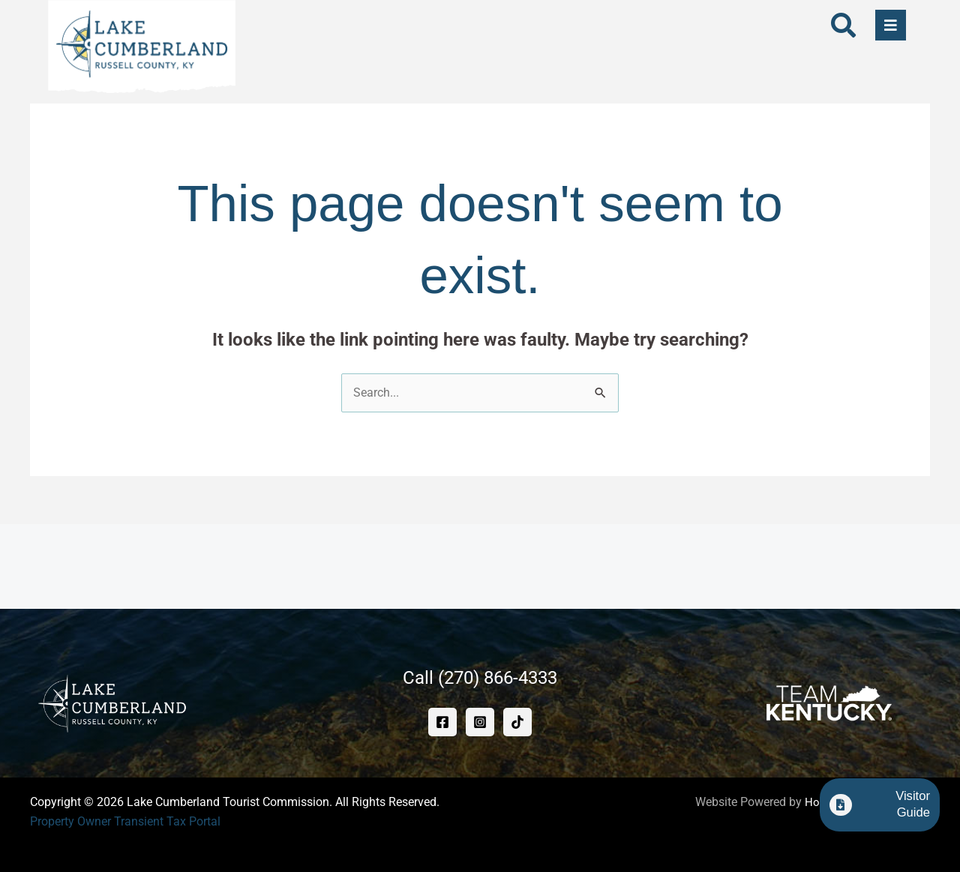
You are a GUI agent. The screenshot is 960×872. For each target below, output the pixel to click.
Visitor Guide (893, 810)
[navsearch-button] (843, 28)
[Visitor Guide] (835, 810)
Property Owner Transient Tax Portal (125, 821)
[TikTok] (517, 723)
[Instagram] (480, 723)
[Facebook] (442, 723)
